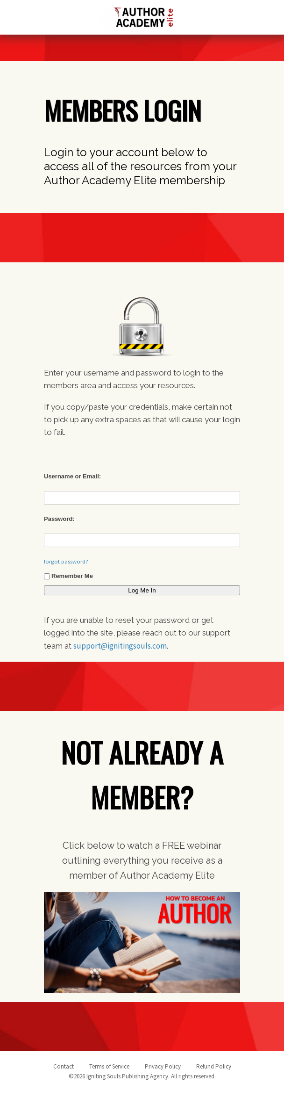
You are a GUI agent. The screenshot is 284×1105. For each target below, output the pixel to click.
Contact (63, 1066)
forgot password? (66, 561)
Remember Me (68, 575)
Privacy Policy (163, 1066)
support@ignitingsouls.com (120, 646)
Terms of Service (109, 1066)
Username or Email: (72, 476)
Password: (59, 518)
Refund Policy (213, 1066)
